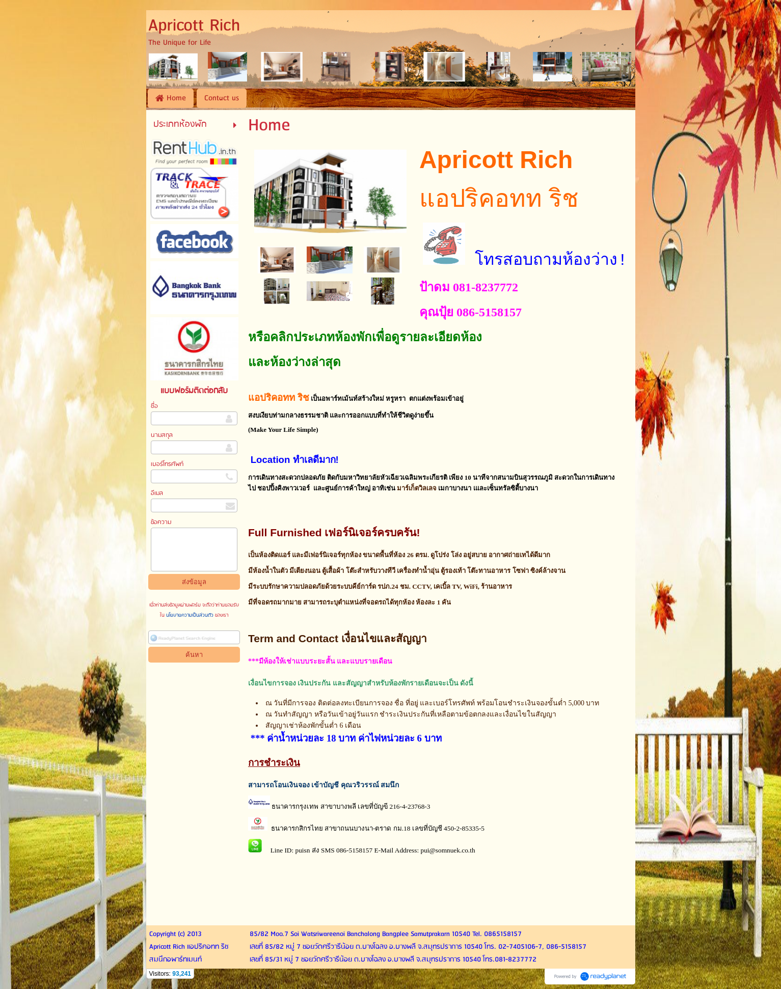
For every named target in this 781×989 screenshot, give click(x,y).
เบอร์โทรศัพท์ (167, 464)
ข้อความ (161, 522)
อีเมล (157, 493)
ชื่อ (154, 406)
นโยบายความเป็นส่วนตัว (190, 615)
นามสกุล (162, 435)
